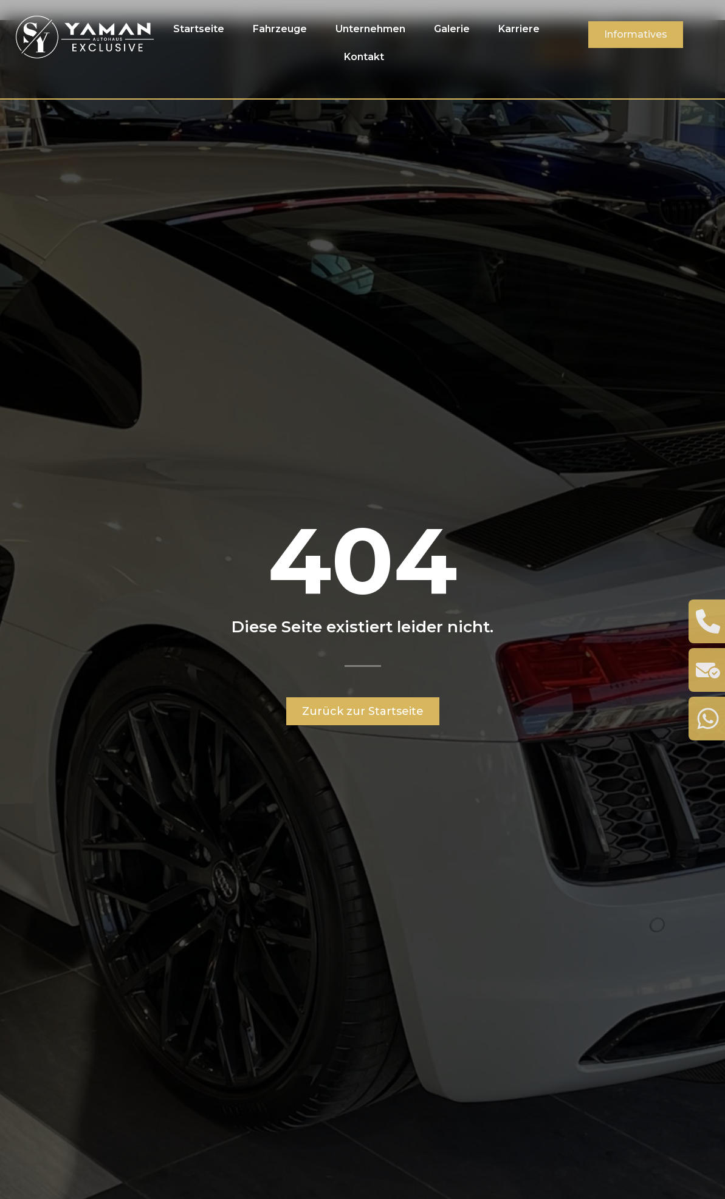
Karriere (519, 29)
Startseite (198, 29)
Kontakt (364, 57)
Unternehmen (370, 29)
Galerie (452, 29)
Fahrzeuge (280, 29)
